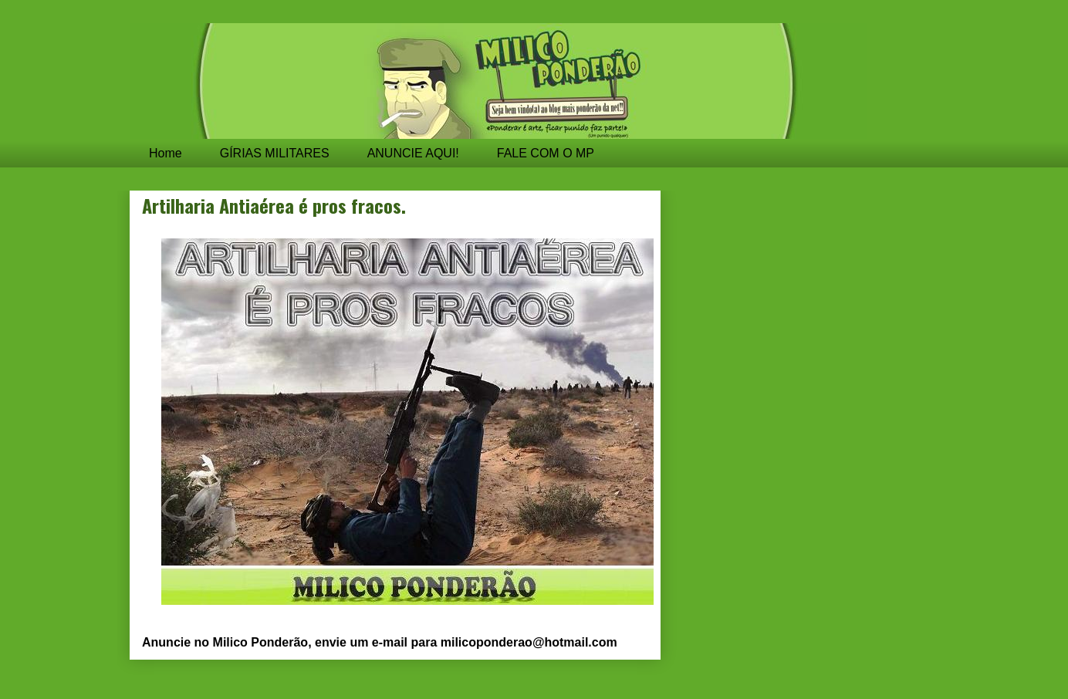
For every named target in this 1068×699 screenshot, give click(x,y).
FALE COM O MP (545, 153)
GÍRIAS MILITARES (275, 153)
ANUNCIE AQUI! (413, 153)
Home (165, 153)
